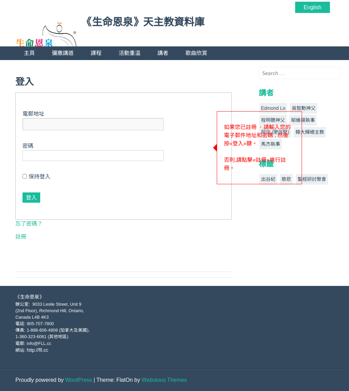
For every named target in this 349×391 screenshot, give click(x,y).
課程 (96, 53)
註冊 (20, 237)
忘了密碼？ (29, 224)
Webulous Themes (164, 380)
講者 (162, 53)
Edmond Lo (273, 108)
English (312, 7)
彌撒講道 (63, 53)
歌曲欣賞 (196, 53)
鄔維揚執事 (303, 120)
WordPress (78, 380)
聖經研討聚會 (312, 179)
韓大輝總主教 (309, 132)
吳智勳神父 (304, 108)
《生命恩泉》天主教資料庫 (143, 22)
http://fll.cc (37, 350)
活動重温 (129, 53)
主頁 (29, 53)
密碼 (27, 146)
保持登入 (36, 176)
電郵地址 (33, 114)
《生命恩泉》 (29, 297)
